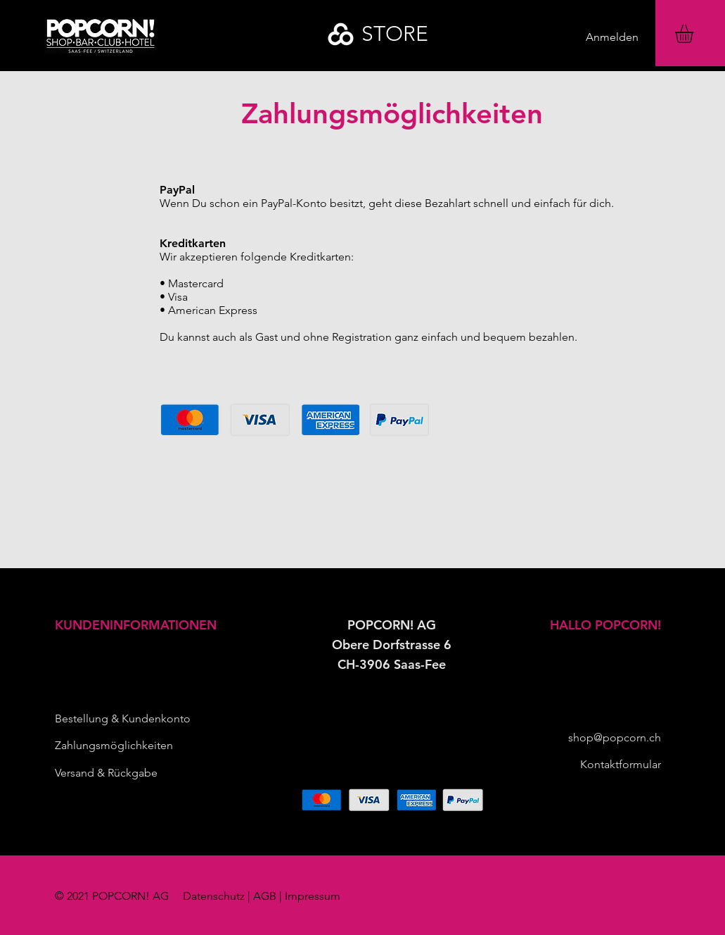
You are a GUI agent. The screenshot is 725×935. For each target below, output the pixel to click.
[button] (694, 34)
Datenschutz (214, 896)
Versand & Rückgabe (106, 772)
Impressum (312, 896)
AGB (264, 896)
